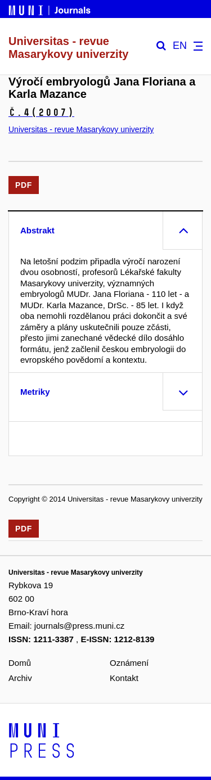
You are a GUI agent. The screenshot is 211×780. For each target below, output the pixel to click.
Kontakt (124, 678)
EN (180, 45)
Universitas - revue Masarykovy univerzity (81, 129)
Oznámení (129, 663)
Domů (19, 663)
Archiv (20, 678)
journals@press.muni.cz (79, 625)
